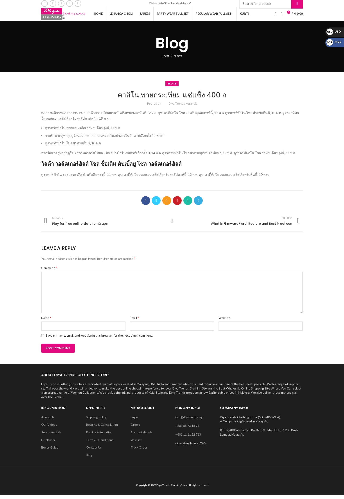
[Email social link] (53, 4)
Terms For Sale (51, 436)
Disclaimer (48, 444)
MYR (333, 42)
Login (134, 421)
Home (165, 60)
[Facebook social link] (44, 4)
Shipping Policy (96, 421)
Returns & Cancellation (102, 429)
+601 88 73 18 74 (187, 430)
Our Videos (49, 429)
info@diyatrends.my (188, 421)
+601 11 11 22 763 (188, 439)
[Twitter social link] (156, 205)
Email (134, 322)
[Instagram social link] (61, 4)
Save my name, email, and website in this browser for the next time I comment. (99, 340)
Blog (89, 459)
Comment (49, 272)
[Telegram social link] (198, 205)
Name (46, 322)
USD (333, 31)
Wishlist (136, 444)
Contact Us (94, 452)
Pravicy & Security (98, 436)
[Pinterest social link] (177, 205)
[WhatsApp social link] (78, 4)
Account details (141, 436)
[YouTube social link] (69, 4)
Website (224, 322)
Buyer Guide (49, 452)
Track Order (139, 452)
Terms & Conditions (99, 444)
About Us (47, 421)
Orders (135, 429)
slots (178, 60)
